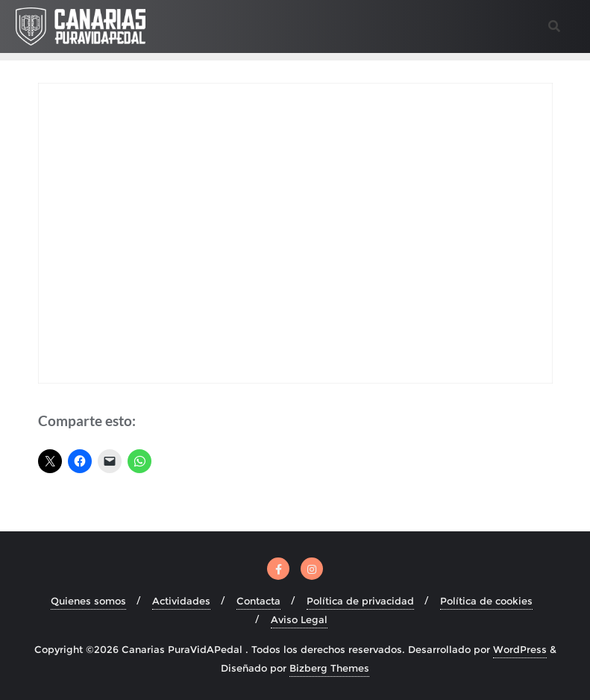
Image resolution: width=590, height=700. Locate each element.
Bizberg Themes (329, 668)
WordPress (520, 649)
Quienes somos (88, 601)
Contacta (258, 601)
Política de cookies (486, 601)
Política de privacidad (360, 601)
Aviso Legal (299, 619)
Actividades (181, 601)
